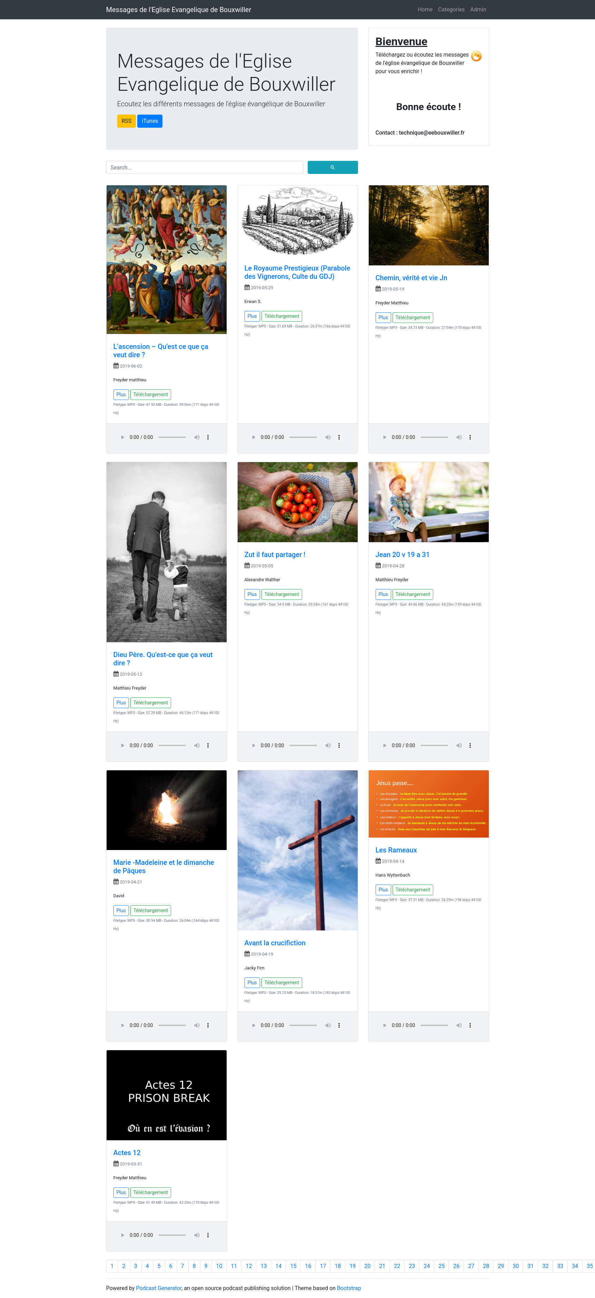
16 (308, 1266)
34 (575, 1266)
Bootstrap (349, 1288)
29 (501, 1266)
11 (234, 1266)
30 (516, 1266)
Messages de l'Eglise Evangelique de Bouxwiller (178, 10)
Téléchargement (150, 394)
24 (427, 1266)
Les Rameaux (396, 850)
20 (367, 1266)
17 (323, 1266)
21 (382, 1266)
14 (278, 1266)
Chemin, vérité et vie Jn (411, 278)
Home (425, 9)
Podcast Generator (158, 1288)
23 (412, 1266)
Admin (478, 9)
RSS (127, 121)
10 (219, 1266)
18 (338, 1266)
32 (545, 1266)
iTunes (150, 121)
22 (397, 1266)
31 (530, 1266)
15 (293, 1266)
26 (456, 1266)
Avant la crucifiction (275, 943)
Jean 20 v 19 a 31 (403, 554)
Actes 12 (127, 1153)
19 (352, 1266)
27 (471, 1266)
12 (249, 1266)
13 (263, 1266)
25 (441, 1266)
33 (560, 1266)
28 (486, 1266)
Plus (121, 394)
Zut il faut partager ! (275, 554)
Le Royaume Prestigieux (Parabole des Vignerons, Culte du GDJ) (297, 272)
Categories (451, 9)
